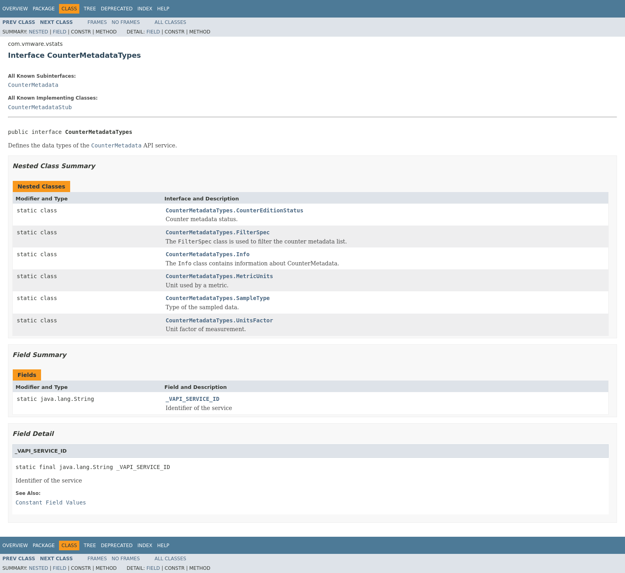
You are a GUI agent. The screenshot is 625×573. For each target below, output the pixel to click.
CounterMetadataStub (40, 107)
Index (145, 9)
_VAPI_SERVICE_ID (193, 399)
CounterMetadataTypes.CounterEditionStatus (235, 210)
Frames (97, 22)
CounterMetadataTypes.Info (208, 254)
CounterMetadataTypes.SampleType (218, 298)
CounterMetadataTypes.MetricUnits (219, 276)
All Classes (170, 22)
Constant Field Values (51, 502)
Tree (90, 9)
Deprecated (117, 9)
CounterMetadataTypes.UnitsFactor (219, 320)
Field (59, 32)
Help (163, 9)
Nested (38, 32)
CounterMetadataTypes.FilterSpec (218, 232)
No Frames (126, 22)
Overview (15, 9)
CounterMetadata (33, 85)
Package (44, 9)
